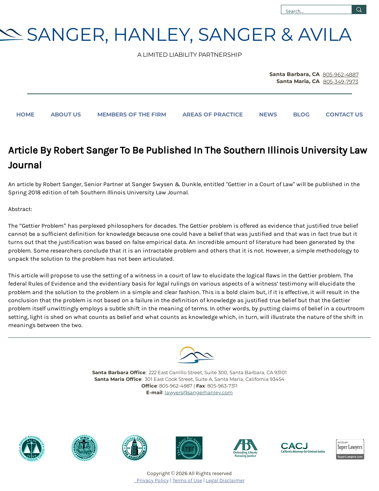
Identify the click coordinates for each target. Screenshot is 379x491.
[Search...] (311, 11)
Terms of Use (187, 480)
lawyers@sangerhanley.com (199, 392)
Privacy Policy (151, 480)
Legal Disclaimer (225, 480)
